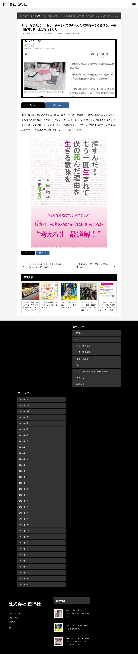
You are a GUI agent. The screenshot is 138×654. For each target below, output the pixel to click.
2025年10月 (24, 407)
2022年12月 (24, 521)
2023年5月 (23, 503)
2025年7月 (23, 413)
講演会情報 (79, 381)
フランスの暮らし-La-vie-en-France (92, 369)
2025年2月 (23, 437)
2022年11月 (24, 527)
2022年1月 (23, 563)
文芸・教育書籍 (83, 345)
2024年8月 (23, 461)
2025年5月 (23, 425)
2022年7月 (23, 539)
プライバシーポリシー (17, 610)
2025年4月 (23, 431)
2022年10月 (24, 533)
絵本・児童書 (82, 357)
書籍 (76, 339)
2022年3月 (23, 557)
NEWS (77, 333)
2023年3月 (23, 509)
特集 (76, 363)
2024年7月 (23, 467)
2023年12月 (24, 485)
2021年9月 (23, 580)
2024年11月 (24, 449)
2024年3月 (23, 479)
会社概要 (12, 618)
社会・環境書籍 (83, 351)
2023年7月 (23, 497)
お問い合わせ (14, 614)
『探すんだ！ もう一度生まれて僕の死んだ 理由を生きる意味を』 (56, 33)
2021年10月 (24, 574)
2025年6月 (23, 419)
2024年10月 (24, 455)
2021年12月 (24, 569)
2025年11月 (24, 401)
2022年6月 (23, 545)
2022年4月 (23, 551)
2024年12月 (24, 443)
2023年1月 (23, 515)
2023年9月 (23, 491)
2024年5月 (23, 473)
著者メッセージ (83, 375)
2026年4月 (23, 395)
